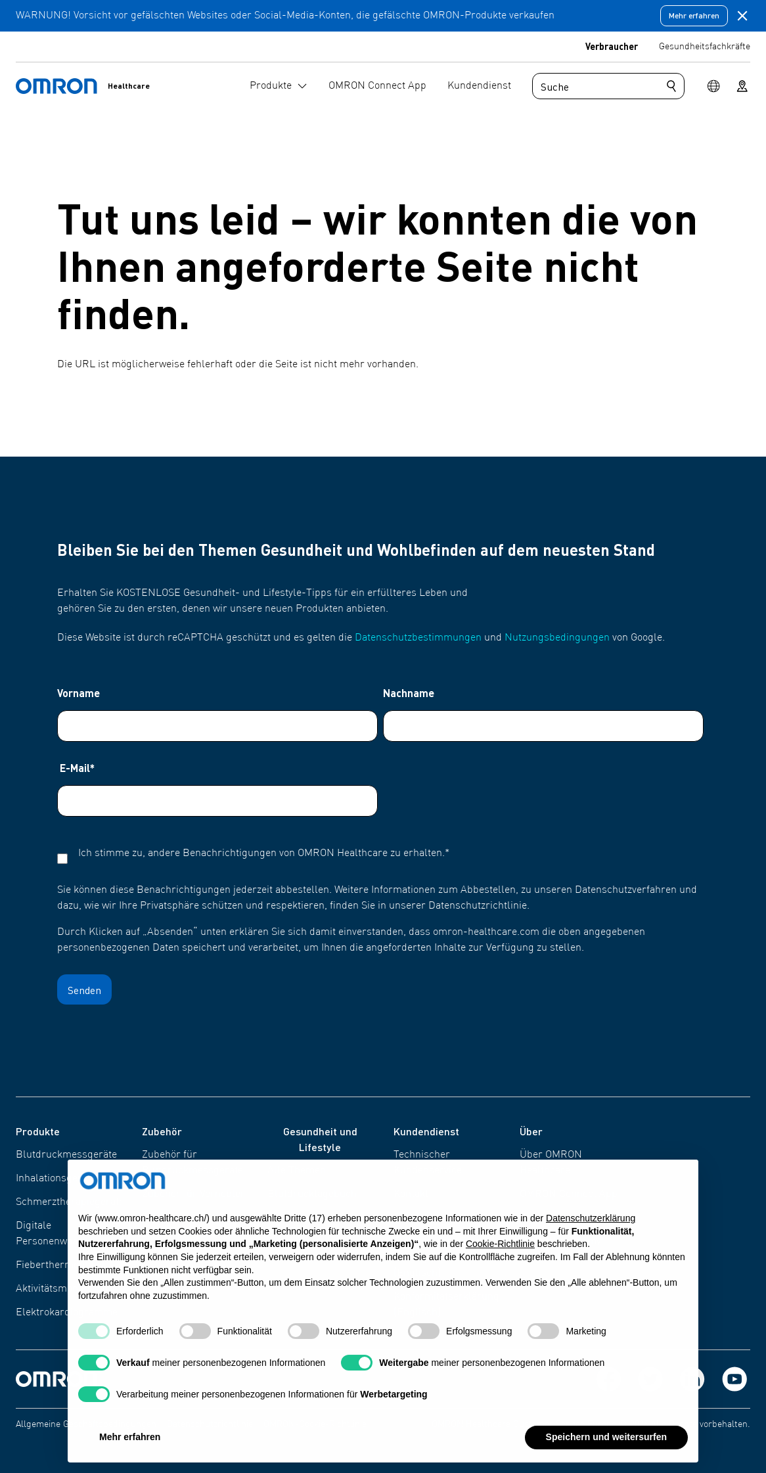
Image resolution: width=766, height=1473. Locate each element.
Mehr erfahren (694, 15)
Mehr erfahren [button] (129, 1446)
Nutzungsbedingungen (557, 638)
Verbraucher (611, 46)
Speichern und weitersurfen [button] (606, 1446)
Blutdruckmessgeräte (66, 1155)
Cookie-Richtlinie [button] (500, 1253)
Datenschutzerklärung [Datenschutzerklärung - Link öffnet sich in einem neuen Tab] (590, 1227)
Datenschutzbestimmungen (418, 638)
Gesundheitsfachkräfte (704, 46)
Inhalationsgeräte (56, 1178)
